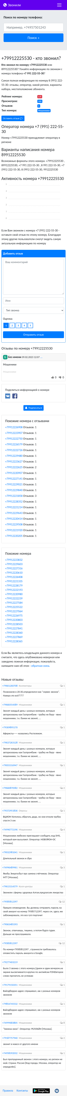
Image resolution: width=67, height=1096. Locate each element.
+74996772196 (10, 829)
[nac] (59, 5)
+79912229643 (14, 513)
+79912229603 (14, 564)
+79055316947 (10, 765)
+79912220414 (14, 518)
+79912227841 (14, 628)
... (41, 357)
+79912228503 (14, 624)
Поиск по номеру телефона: (23, 17)
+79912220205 (14, 536)
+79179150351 (10, 984)
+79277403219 (10, 962)
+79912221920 (14, 530)
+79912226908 (14, 427)
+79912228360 (14, 632)
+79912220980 (14, 594)
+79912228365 (14, 641)
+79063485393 (10, 924)
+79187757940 (10, 1038)
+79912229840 (14, 490)
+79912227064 (14, 611)
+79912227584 (14, 602)
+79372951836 (10, 810)
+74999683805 (10, 1022)
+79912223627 (14, 461)
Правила (8, 1090)
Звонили (12, 4)
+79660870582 (10, 788)
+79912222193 (14, 590)
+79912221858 (14, 496)
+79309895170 (10, 727)
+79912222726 (14, 450)
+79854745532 (10, 1003)
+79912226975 (14, 615)
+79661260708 (10, 685)
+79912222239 (14, 598)
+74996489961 (10, 867)
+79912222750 (14, 438)
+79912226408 (14, 577)
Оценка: (8, 318)
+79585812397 (10, 901)
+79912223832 (14, 559)
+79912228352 (14, 501)
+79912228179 (14, 585)
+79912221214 (14, 507)
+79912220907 (14, 473)
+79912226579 (14, 444)
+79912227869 (14, 637)
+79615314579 (10, 886)
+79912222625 (14, 467)
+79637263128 (10, 742)
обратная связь (40, 665)
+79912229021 (14, 484)
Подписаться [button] (33, 407)
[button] (33, 37)
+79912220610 (14, 572)
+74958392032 (10, 1053)
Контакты (22, 1090)
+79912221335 (14, 581)
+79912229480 (14, 455)
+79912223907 (14, 433)
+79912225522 (14, 607)
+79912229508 (14, 524)
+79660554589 (10, 704)
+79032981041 (10, 852)
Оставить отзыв (13, 118)
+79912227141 (14, 478)
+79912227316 (14, 568)
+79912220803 (14, 620)
